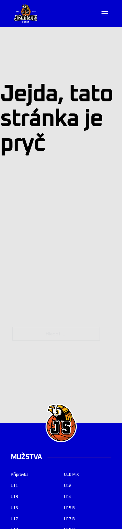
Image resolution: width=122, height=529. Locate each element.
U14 (67, 497)
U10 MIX (71, 475)
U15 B (69, 508)
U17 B (69, 519)
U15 (14, 508)
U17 (14, 519)
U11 (14, 486)
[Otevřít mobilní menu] (105, 13)
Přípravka (20, 475)
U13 (14, 497)
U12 (67, 486)
